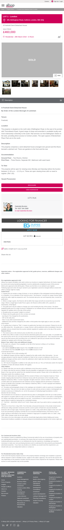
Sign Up (54, 1)
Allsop (10, 5)
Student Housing (38, 500)
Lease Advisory (21, 496)
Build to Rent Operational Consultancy (37, 483)
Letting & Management (39, 496)
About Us (4, 489)
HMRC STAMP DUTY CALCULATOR (14, 249)
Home (2, 9)
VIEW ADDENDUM (32, 190)
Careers (47, 1)
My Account (4, 493)
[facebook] (10, 525)
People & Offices (6, 486)
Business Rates (21, 481)
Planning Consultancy (23, 500)
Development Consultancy (21, 493)
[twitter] (7, 525)
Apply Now (32, 230)
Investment (36, 491)
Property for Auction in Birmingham (55, 478)
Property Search (10, 9)
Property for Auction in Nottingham (55, 506)
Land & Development (39, 494)
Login (61, 1)
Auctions (19, 477)
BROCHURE (32, 185)
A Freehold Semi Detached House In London (26, 9)
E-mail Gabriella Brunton (23, 211)
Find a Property (5, 482)
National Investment (23, 498)
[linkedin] (3, 525)
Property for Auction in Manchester (55, 502)
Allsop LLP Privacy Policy (30, 521)
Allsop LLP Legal (44, 521)
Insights (3, 484)
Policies (3, 495)
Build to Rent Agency (39, 479)
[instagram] (14, 525)
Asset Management (23, 479)
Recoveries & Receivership (21, 503)
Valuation (20, 507)
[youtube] (18, 525)
